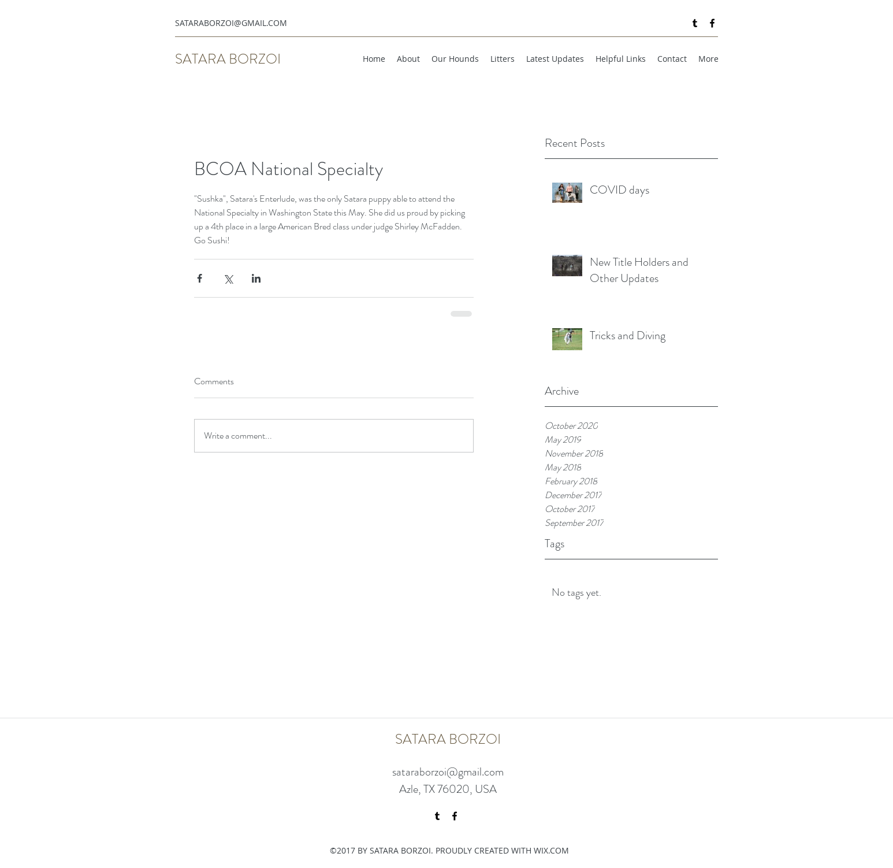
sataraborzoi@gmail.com (448, 771)
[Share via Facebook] (199, 278)
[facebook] (712, 23)
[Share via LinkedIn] (256, 278)
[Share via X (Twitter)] (227, 278)
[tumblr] (695, 23)
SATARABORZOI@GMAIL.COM (231, 22)
